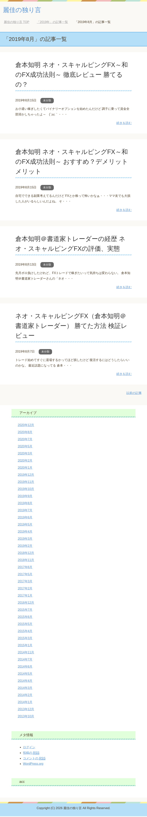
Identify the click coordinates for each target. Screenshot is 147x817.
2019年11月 (26, 482)
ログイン (29, 748)
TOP (16, 22)
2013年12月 (26, 710)
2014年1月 (25, 702)
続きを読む (124, 123)
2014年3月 (25, 688)
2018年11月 (26, 560)
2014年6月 (25, 667)
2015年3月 (25, 639)
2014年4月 (25, 681)
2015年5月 (25, 624)
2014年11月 (26, 653)
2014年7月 (25, 660)
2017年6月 (25, 567)
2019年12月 (26, 475)
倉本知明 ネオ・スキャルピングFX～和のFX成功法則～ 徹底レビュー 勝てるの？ (73, 75)
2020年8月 (25, 433)
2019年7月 (25, 511)
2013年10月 (26, 717)
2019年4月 (25, 532)
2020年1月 (25, 468)
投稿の (31, 753)
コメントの (34, 759)
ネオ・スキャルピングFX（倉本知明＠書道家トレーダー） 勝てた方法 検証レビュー (73, 326)
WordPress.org (33, 764)
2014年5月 (25, 674)
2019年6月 (25, 518)
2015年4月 (25, 631)
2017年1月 (25, 596)
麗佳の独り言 (24, 10)
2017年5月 (25, 575)
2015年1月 (25, 646)
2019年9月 (25, 496)
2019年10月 (26, 489)
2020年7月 (25, 440)
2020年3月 (25, 454)
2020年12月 (26, 425)
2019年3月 (25, 539)
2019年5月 (25, 525)
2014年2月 (25, 695)
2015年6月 (25, 617)
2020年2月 (25, 461)
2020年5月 (25, 447)
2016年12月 (26, 603)
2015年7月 (25, 610)
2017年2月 (25, 589)
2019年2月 (25, 546)
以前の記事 (134, 393)
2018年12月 (26, 553)
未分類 (47, 101)
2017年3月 (25, 582)
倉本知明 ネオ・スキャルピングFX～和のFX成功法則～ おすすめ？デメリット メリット (73, 162)
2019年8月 (25, 504)
